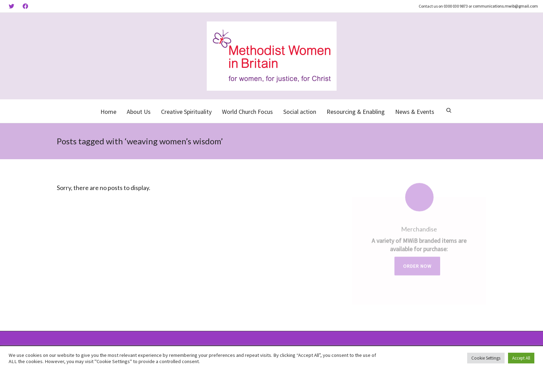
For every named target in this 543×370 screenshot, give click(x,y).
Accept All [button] (521, 358)
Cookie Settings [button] (485, 358)
